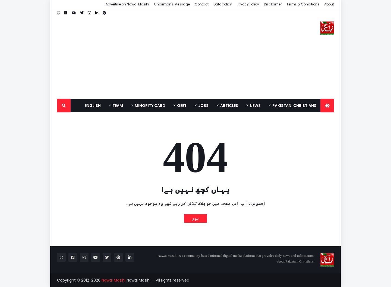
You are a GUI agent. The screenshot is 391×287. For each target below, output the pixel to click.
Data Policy (222, 4)
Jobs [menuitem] (203, 105)
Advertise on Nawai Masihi (127, 4)
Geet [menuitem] (182, 105)
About (329, 4)
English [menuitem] (93, 105)
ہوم (195, 218)
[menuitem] (327, 105)
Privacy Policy (248, 4)
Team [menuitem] (117, 105)
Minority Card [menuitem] (150, 105)
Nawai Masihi (113, 280)
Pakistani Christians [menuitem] (294, 105)
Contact (202, 4)
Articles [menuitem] (229, 105)
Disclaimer (273, 4)
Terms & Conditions (302, 4)
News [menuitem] (255, 105)
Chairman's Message (172, 4)
